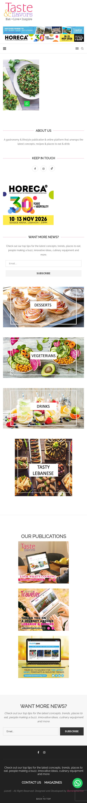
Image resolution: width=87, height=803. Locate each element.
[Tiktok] (52, 168)
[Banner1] (43, 307)
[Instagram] (44, 168)
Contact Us (31, 782)
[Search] (82, 48)
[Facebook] (35, 168)
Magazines (53, 782)
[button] (77, 783)
